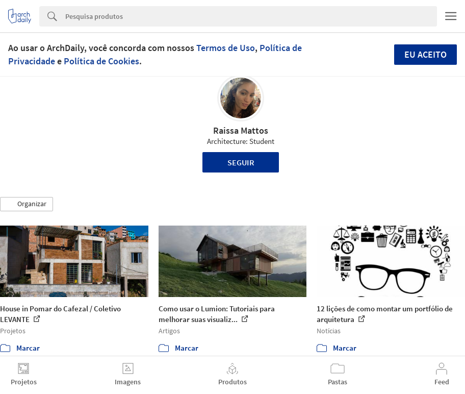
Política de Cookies (101, 61)
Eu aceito (425, 54)
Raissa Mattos (240, 130)
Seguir (240, 162)
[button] (26, 204)
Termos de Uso (225, 48)
